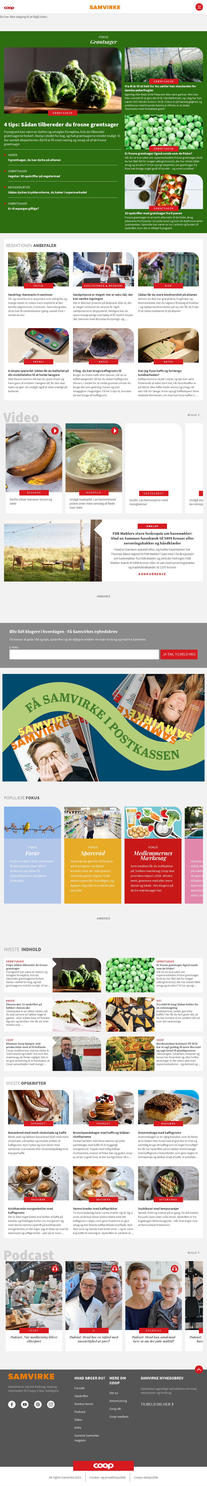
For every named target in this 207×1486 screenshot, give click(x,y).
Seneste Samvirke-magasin (87, 1437)
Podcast (79, 1412)
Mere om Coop (117, 1380)
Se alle (192, 415)
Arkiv (77, 1427)
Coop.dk (115, 1409)
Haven (12, 155)
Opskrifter (81, 1396)
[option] (34, 468)
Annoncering (118, 1401)
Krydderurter (19, 187)
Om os (113, 1393)
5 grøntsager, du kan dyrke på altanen (34, 160)
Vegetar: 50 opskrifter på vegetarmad (34, 176)
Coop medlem (118, 1416)
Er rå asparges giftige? (23, 208)
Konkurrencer (83, 1404)
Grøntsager (17, 171)
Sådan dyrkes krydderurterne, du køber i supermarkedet (47, 192)
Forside (79, 1388)
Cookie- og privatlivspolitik (108, 1477)
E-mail (14, 647)
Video (78, 1420)
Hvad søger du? (89, 1377)
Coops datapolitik (146, 1477)
